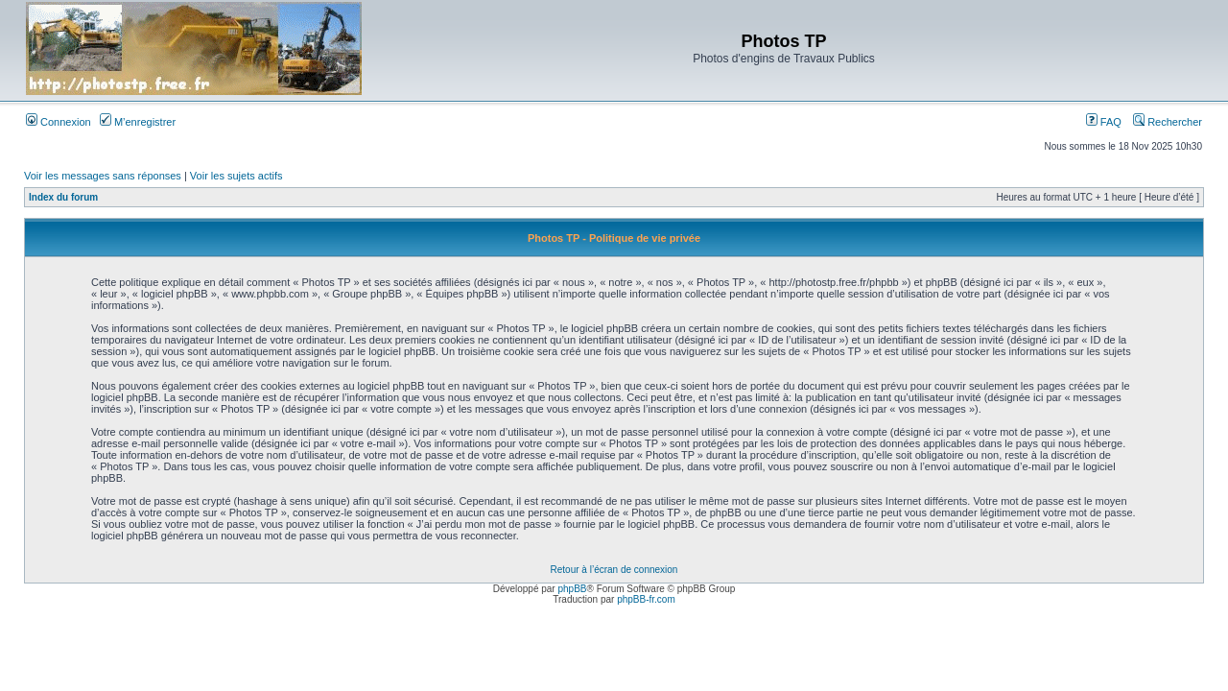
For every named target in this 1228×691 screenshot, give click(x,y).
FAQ (1104, 122)
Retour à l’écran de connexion (614, 569)
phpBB (571, 589)
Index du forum (63, 197)
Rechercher (1167, 122)
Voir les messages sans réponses (102, 175)
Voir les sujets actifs (236, 175)
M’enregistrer (138, 122)
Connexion (58, 122)
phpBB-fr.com (646, 599)
